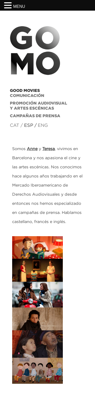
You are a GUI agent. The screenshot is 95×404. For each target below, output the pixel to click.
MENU (19, 6)
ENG (43, 125)
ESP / (30, 125)
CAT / (16, 125)
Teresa (48, 148)
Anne (32, 148)
